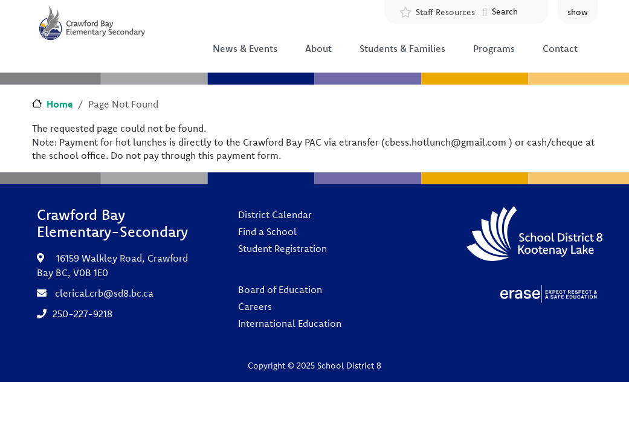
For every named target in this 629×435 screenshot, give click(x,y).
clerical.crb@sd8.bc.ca (104, 293)
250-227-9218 (82, 314)
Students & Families (402, 48)
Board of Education (280, 289)
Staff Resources (445, 12)
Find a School (267, 231)
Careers (255, 306)
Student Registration (282, 248)
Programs (494, 48)
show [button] (577, 12)
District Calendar (275, 214)
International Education (289, 323)
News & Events (245, 48)
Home (60, 104)
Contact (560, 48)
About (318, 48)
